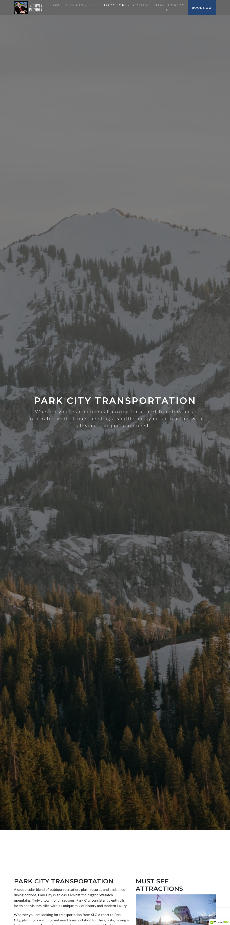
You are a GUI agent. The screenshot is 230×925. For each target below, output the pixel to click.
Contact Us (177, 7)
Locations (115, 5)
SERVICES (74, 5)
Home (56, 5)
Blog (159, 5)
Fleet (95, 5)
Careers (141, 5)
